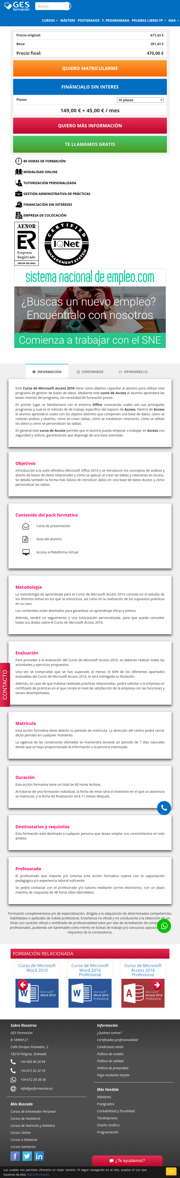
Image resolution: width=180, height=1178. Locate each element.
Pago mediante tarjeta (113, 1075)
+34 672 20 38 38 (33, 1079)
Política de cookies (110, 1054)
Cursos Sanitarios (23, 1146)
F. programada (115, 20)
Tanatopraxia (107, 1118)
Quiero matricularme (90, 68)
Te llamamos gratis (90, 144)
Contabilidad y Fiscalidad (116, 1111)
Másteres (104, 1097)
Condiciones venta (110, 1047)
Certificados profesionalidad (117, 1040)
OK (171, 1171)
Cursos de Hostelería (25, 1118)
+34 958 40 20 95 (32, 1061)
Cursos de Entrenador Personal (33, 1111)
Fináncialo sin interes (90, 87)
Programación (108, 1132)
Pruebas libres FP (148, 20)
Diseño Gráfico (108, 1125)
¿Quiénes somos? (109, 1032)
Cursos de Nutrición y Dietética (33, 1125)
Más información (38, 1174)
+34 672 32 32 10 (32, 1070)
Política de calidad (110, 1061)
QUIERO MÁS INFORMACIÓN (90, 125)
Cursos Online (21, 1132)
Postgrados (105, 1104)
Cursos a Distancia (24, 1139)
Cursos (50, 20)
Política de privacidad (112, 1068)
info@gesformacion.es (36, 1088)
